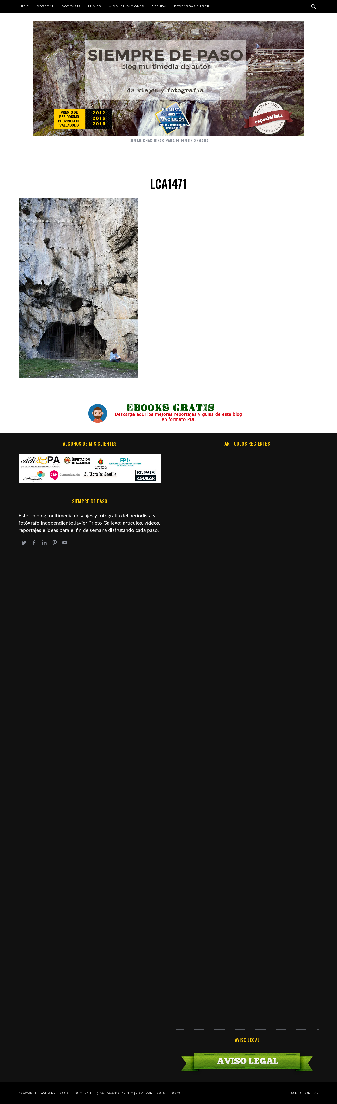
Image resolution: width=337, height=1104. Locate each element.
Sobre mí (45, 6)
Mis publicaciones (126, 6)
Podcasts (71, 6)
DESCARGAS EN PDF (191, 6)
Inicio (24, 6)
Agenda (159, 6)
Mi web (94, 6)
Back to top (303, 1093)
